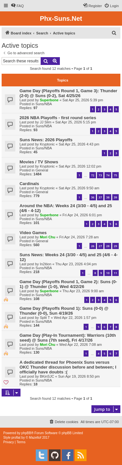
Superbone (49, 100)
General (41, 170)
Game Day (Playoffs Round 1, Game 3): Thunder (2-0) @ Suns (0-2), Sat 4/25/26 (68, 93)
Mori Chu (47, 237)
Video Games (33, 232)
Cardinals (29, 183)
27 (100, 246)
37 (100, 197)
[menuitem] (17, 6)
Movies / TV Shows (39, 161)
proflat (15, 437)
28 (107, 246)
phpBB (26, 433)
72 (92, 175)
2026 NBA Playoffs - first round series (58, 117)
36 (92, 197)
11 (115, 273)
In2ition (45, 264)
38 (107, 197)
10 (107, 273)
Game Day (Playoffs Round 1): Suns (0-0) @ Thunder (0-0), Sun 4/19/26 (64, 311)
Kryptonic (47, 144)
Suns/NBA (43, 104)
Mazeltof (35, 437)
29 (115, 246)
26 (92, 246)
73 (100, 175)
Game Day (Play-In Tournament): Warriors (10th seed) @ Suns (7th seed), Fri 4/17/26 (68, 338)
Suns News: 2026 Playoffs (46, 139)
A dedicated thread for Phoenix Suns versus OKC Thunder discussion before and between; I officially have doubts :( (68, 367)
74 (107, 175)
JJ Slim (45, 122)
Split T (45, 318)
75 (115, 175)
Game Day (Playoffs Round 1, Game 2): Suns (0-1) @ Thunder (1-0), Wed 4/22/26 (68, 284)
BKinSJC (47, 376)
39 (115, 197)
